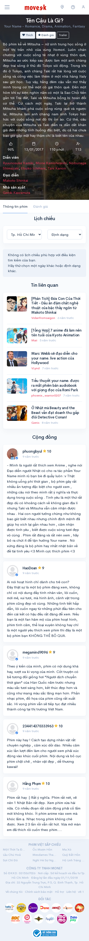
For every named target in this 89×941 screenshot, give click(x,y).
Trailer (63, 35)
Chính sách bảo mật (38, 892)
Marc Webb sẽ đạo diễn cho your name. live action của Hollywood (54, 358)
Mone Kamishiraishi (51, 163)
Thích (27, 35)
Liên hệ (71, 892)
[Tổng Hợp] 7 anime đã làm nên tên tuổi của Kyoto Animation (56, 332)
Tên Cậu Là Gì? (44, 20)
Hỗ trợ (59, 892)
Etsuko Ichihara (33, 168)
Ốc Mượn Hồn (42, 849)
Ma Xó (66, 849)
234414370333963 (38, 726)
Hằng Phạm (32, 783)
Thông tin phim (15, 206)
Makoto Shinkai (15, 180)
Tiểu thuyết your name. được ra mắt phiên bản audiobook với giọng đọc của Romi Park (55, 385)
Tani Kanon (57, 168)
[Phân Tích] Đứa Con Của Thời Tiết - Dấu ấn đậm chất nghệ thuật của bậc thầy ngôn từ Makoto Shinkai (55, 305)
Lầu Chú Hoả (12, 855)
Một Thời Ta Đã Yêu (15, 849)
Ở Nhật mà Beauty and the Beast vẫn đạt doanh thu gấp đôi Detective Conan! (55, 412)
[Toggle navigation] (7, 7)
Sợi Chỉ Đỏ (10, 860)
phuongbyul (32, 451)
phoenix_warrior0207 (46, 395)
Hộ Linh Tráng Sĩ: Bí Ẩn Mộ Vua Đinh (74, 860)
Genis (35, 423)
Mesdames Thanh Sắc (44, 855)
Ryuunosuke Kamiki (18, 163)
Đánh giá (46, 35)
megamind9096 (35, 652)
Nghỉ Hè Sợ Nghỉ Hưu (44, 860)
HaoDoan (30, 568)
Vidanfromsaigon (43, 318)
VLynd (35, 368)
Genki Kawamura (16, 192)
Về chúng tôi (14, 892)
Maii (34, 340)
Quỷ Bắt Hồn (71, 855)
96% (11, 149)
